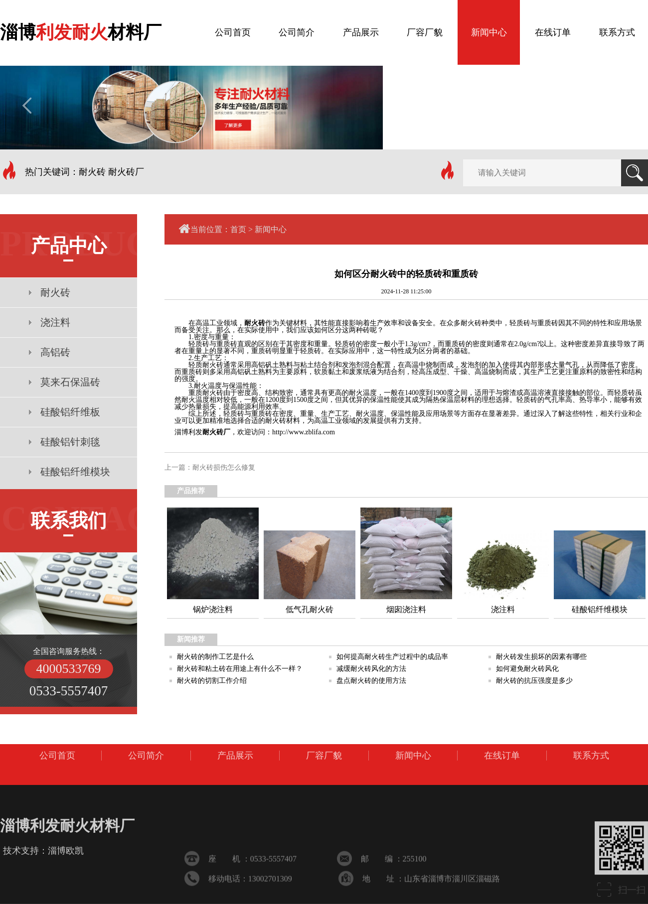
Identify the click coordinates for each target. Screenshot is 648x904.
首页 (238, 229)
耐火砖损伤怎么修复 (223, 467)
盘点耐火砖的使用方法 (371, 680)
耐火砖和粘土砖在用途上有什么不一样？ (240, 668)
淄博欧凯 (66, 894)
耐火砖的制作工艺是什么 (215, 656)
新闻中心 (271, 229)
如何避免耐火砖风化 (527, 668)
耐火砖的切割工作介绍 (212, 680)
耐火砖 (254, 323)
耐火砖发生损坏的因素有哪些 (541, 656)
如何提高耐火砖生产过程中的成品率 (392, 656)
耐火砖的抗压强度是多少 (534, 680)
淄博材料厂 (81, 30)
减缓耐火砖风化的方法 (371, 668)
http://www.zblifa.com (303, 432)
